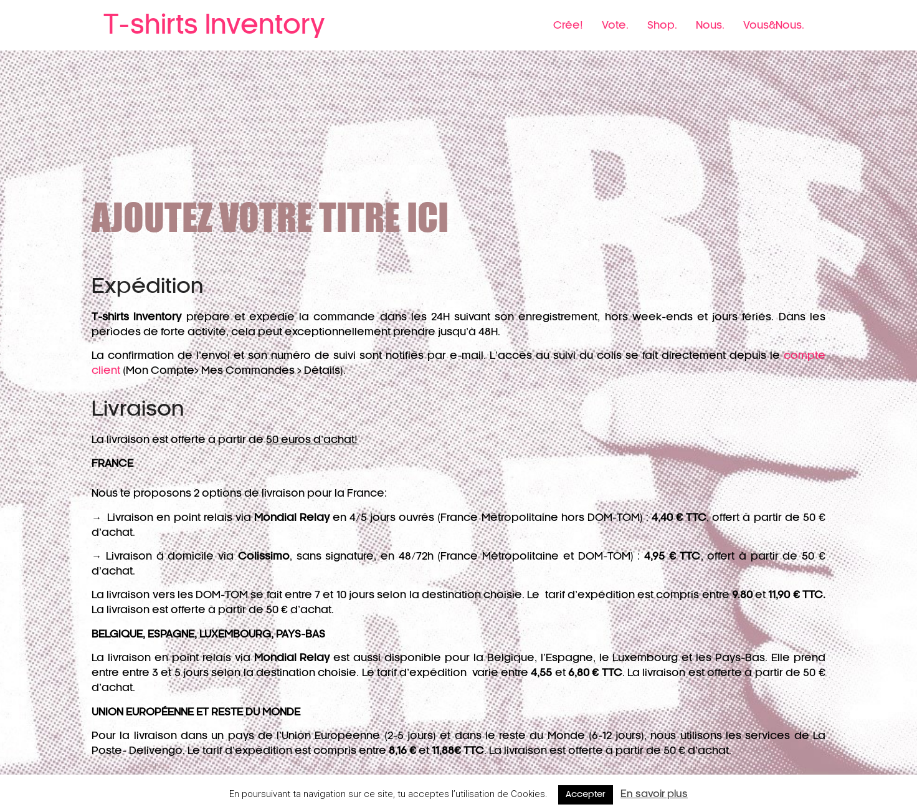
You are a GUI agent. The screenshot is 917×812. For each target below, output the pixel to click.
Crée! (568, 26)
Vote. (615, 26)
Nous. (710, 26)
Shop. (662, 26)
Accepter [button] (586, 795)
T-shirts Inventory (214, 25)
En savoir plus (654, 794)
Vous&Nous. (773, 26)
